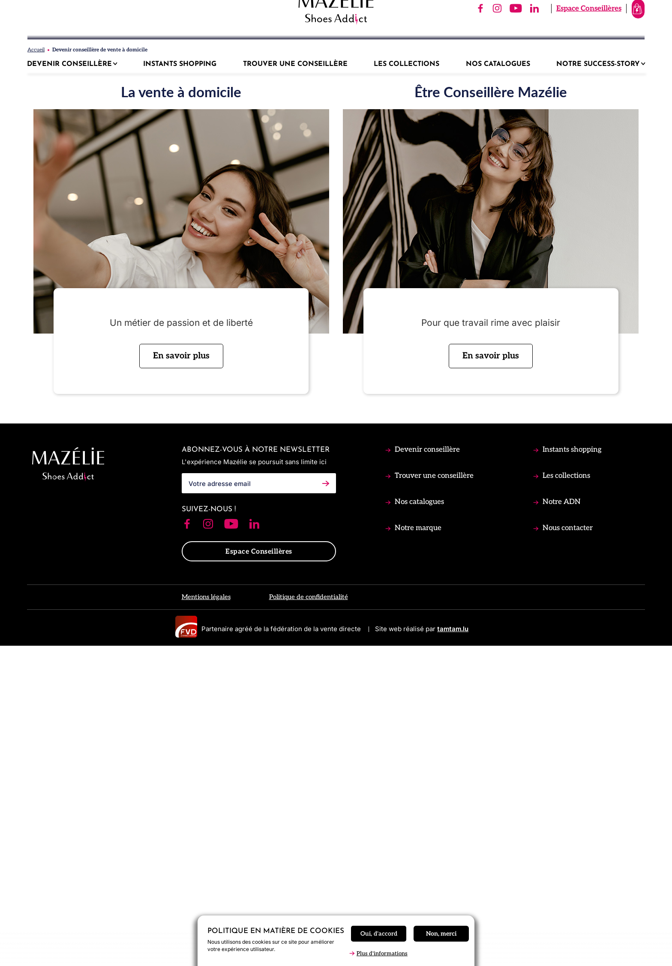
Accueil (36, 369)
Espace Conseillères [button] (258, 871)
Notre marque (417, 847)
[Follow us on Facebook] (187, 843)
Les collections (565, 795)
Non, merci (441, 933)
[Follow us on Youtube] (231, 843)
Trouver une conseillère (433, 795)
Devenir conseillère (426, 769)
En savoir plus (181, 675)
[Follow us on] (442, 30)
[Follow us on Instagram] (208, 843)
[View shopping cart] (619, 30)
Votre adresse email (220, 803)
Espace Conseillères (550, 29)
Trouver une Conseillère (295, 64)
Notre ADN (561, 821)
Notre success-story (599, 64)
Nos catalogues (418, 821)
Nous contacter (567, 847)
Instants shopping (571, 769)
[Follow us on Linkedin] (254, 843)
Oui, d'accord (378, 933)
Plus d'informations (382, 953)
